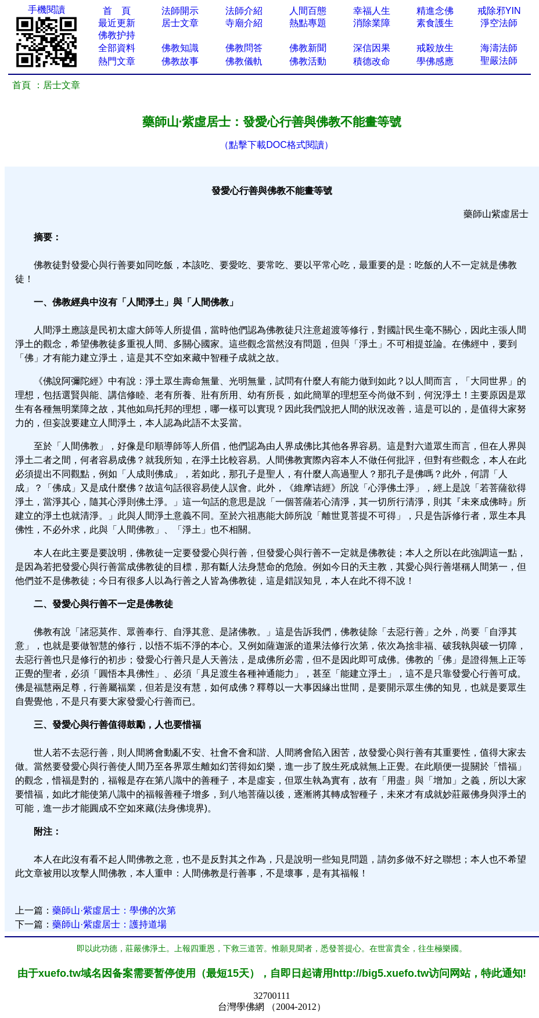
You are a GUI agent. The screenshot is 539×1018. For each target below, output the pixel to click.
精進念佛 (435, 11)
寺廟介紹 (244, 23)
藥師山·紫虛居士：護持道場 (109, 924)
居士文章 (180, 23)
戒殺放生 (435, 48)
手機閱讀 (46, 10)
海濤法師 (499, 48)
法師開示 (180, 11)
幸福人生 (371, 11)
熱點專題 (307, 23)
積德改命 (371, 61)
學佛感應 (435, 61)
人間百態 (307, 11)
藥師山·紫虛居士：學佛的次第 (113, 910)
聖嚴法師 (499, 61)
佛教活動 (307, 61)
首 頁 (117, 11)
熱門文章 (116, 61)
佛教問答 (244, 48)
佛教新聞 (307, 48)
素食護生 (435, 23)
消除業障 (371, 23)
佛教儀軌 (244, 61)
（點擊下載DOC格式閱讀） (276, 145)
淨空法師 (499, 23)
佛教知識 (180, 48)
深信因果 (371, 48)
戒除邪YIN (499, 11)
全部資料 (116, 48)
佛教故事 (180, 61)
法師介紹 (244, 11)
